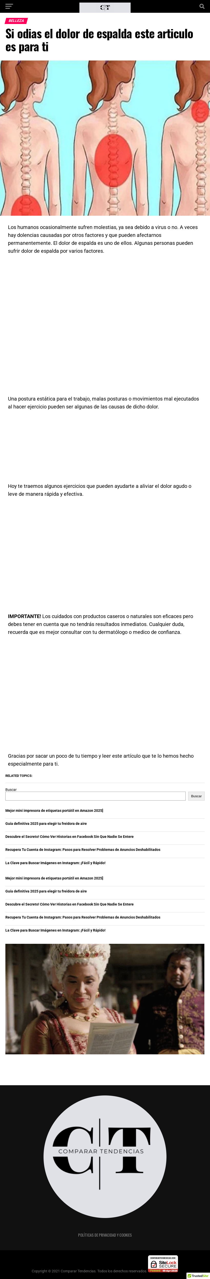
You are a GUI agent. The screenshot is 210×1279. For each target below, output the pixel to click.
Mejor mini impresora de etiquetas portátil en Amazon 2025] (54, 811)
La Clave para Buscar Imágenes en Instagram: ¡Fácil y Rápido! (55, 863)
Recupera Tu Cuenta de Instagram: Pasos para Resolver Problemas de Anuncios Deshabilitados (82, 850)
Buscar (11, 790)
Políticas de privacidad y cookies (105, 1235)
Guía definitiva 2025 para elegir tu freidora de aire (46, 824)
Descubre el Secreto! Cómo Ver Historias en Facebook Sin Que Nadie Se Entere (69, 837)
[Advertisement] (105, 322)
